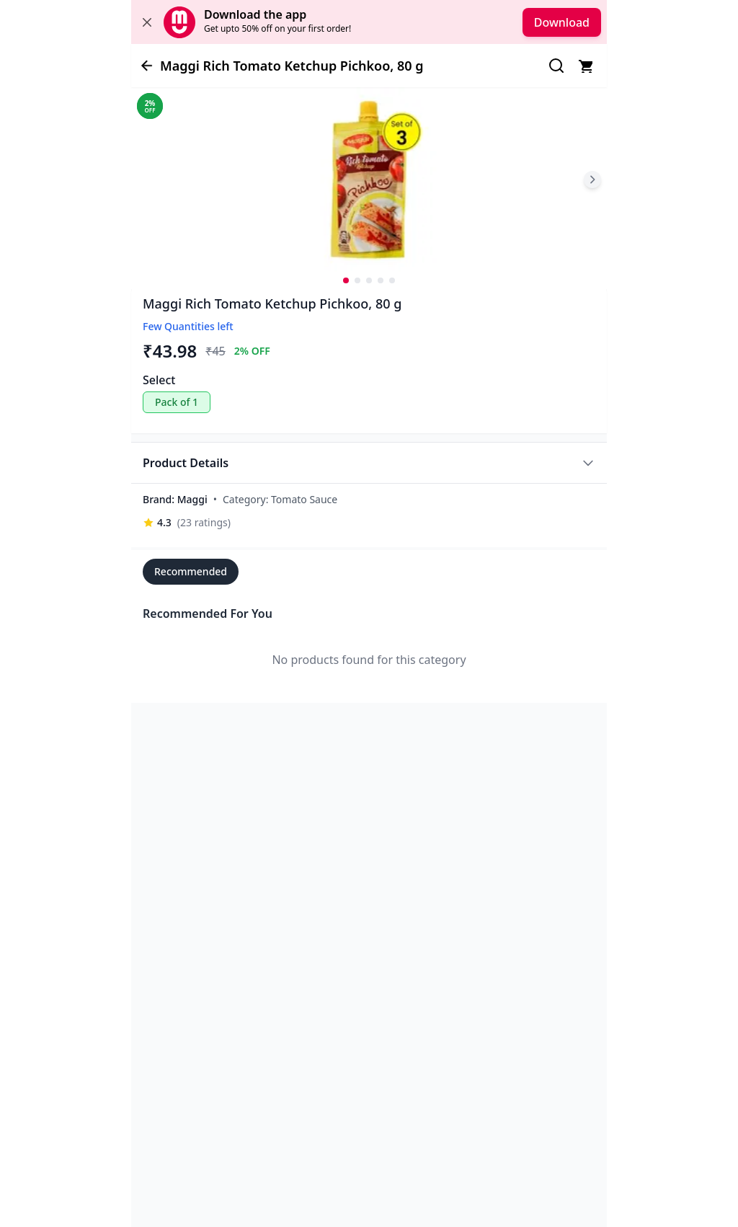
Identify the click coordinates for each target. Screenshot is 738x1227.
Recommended (190, 571)
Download (562, 22)
